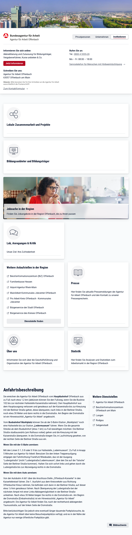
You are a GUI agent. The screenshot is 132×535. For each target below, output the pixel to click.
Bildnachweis (119, 525)
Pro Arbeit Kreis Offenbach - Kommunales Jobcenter (30, 300)
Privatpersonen (82, 37)
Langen (99, 415)
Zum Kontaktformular (14, 88)
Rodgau (100, 420)
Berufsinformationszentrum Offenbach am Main (109, 409)
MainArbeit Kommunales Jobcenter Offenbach (33, 293)
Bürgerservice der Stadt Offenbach (27, 307)
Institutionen (119, 36)
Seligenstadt (102, 425)
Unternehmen (102, 37)
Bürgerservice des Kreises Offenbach (28, 313)
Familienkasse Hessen (21, 281)
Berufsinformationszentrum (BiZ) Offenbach (32, 276)
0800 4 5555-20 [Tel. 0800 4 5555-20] (81, 54)
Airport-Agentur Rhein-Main (23, 287)
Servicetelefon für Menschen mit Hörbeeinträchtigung (95, 64)
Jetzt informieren (14, 63)
